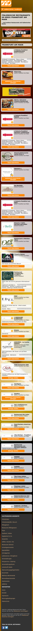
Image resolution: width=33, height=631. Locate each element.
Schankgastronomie (8, 547)
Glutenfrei (5, 539)
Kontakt (4, 592)
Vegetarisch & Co (7, 536)
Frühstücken (5, 519)
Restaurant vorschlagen (21, 611)
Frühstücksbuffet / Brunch (9, 522)
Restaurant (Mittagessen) (9, 527)
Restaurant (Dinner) (8, 544)
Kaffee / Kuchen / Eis (8, 541)
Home (3, 590)
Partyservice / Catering (8, 561)
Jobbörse (4, 584)
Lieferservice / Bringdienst (9, 556)
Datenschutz (5, 601)
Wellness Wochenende (8, 575)
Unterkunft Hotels (7, 567)
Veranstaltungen (7, 558)
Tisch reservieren (13, 65)
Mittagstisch (5, 525)
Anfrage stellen (13, 378)
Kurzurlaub (5, 572)
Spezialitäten (6, 550)
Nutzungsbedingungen (8, 598)
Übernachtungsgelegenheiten (10, 570)
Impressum (5, 595)
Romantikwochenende (8, 578)
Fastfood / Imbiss (7, 533)
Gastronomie (5, 581)
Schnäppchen (6, 553)
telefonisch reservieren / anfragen (13, 82)
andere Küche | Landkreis (11, 9)
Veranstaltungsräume (8, 564)
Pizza (3, 530)
